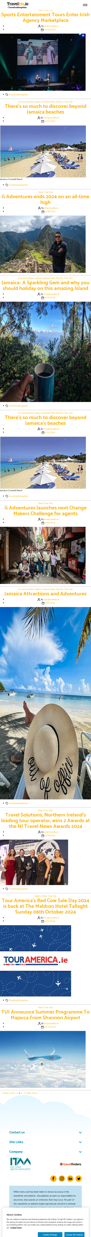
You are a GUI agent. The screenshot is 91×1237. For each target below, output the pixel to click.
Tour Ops (48, 10)
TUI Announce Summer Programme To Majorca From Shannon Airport (45, 1015)
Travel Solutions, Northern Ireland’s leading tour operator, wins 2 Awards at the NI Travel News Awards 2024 (45, 821)
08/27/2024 (50, 1027)
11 (24, 1093)
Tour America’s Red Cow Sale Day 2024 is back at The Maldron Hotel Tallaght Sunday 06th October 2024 (45, 906)
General (45, 102)
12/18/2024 (50, 211)
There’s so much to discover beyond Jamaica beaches (45, 109)
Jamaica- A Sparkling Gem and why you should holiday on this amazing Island (45, 286)
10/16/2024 (50, 835)
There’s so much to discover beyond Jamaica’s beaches (45, 420)
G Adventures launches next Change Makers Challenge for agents (46, 511)
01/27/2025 (50, 121)
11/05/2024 (50, 523)
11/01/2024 (50, 603)
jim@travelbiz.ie (51, 26)
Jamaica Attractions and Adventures (45, 594)
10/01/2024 (50, 921)
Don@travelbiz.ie (51, 118)
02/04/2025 (50, 29)
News (41, 10)
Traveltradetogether (18, 95)
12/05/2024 (50, 298)
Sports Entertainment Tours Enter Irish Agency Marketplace (45, 18)
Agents (38, 102)
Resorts (59, 102)
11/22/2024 (50, 432)
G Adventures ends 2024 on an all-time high (45, 200)
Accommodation (26, 102)
